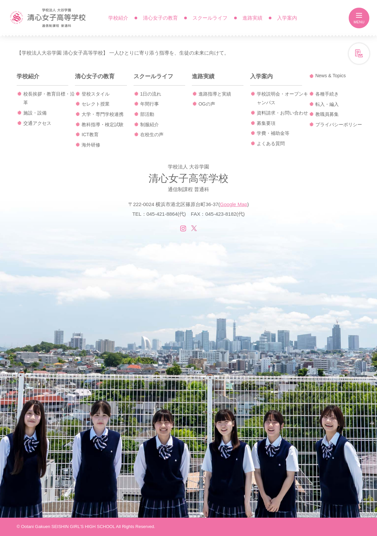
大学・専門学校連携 (103, 114)
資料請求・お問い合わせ (282, 113)
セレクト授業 (96, 104)
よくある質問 (271, 143)
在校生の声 (152, 134)
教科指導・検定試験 (103, 124)
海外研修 (91, 144)
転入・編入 (327, 104)
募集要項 (266, 123)
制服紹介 (149, 124)
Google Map (233, 204)
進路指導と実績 (214, 94)
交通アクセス (37, 123)
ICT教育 (90, 134)
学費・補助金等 (273, 133)
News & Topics (330, 75)
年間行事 (149, 104)
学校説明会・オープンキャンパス (282, 98)
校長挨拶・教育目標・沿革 (49, 98)
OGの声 (206, 104)
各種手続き (327, 94)
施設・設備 (35, 113)
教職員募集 (327, 114)
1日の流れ (151, 94)
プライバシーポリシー (338, 124)
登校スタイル (96, 94)
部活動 (147, 114)
